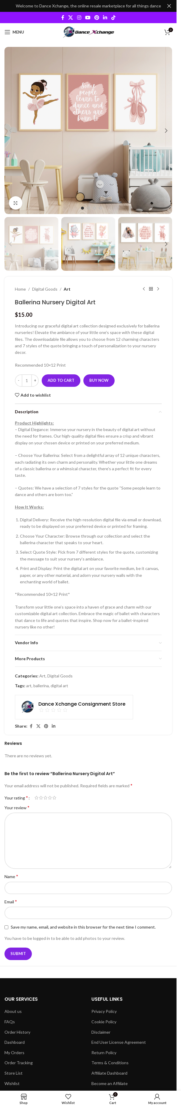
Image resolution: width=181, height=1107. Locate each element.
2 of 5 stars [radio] (41, 798)
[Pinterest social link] (97, 17)
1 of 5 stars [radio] (36, 798)
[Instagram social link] (79, 17)
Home (20, 289)
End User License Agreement (118, 1042)
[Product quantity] (26, 380)
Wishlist (12, 1083)
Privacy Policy (104, 1011)
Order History (17, 1032)
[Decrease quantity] (18, 380)
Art (67, 289)
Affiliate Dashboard (109, 1073)
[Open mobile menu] (14, 32)
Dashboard (14, 1042)
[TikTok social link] (113, 17)
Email (10, 901)
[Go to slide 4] (100, 208)
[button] (10, 131)
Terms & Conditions (110, 1062)
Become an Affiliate (109, 1083)
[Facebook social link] (62, 17)
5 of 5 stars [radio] (54, 798)
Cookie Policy (103, 1021)
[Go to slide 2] (88, 208)
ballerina (41, 685)
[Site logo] (88, 31)
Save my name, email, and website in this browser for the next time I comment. (83, 926)
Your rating (16, 797)
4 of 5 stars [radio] (50, 798)
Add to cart (61, 380)
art (29, 685)
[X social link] (70, 17)
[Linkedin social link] (105, 17)
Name (11, 876)
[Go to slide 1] (82, 208)
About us (13, 1011)
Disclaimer (100, 1032)
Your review (16, 807)
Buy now (99, 380)
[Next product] (158, 289)
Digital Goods (44, 289)
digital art (59, 685)
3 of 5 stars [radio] (45, 798)
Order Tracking (18, 1062)
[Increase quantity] (35, 380)
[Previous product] (143, 289)
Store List (13, 1073)
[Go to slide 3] (94, 208)
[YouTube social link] (87, 17)
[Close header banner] (169, 6)
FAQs (9, 1021)
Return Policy (103, 1052)
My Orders (14, 1052)
